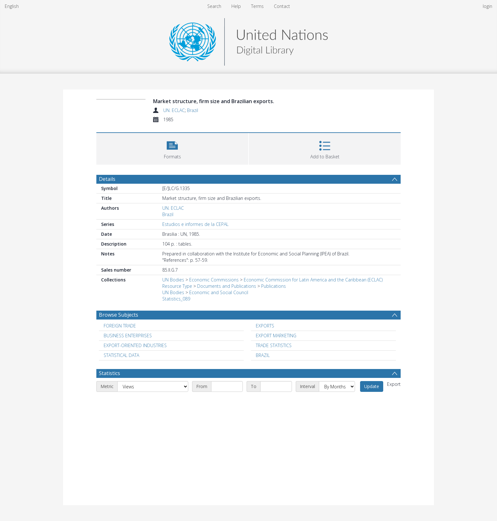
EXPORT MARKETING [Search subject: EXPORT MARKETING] (276, 336)
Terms (257, 6)
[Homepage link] (248, 40)
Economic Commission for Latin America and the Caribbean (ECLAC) (313, 280)
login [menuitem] (487, 6)
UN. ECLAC (174, 110)
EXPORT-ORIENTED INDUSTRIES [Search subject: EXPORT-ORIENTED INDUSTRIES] (135, 345)
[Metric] (152, 386)
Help (236, 6)
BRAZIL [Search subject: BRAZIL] (263, 355)
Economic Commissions (214, 280)
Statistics (109, 373)
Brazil (192, 110)
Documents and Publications (226, 286)
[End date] (276, 386)
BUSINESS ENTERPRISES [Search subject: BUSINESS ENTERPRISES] (128, 336)
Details (107, 178)
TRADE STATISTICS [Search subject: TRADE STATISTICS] (274, 345)
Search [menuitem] (214, 6)
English (12, 6)
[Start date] (227, 386)
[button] (172, 148)
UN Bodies (173, 280)
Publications (273, 286)
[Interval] (337, 386)
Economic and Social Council (218, 292)
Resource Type (177, 286)
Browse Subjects (118, 314)
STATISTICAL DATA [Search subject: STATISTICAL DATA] (121, 355)
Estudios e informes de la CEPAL (195, 224)
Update (371, 386)
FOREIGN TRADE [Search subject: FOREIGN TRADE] (120, 326)
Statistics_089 (176, 299)
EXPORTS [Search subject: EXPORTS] (265, 326)
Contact (282, 6)
